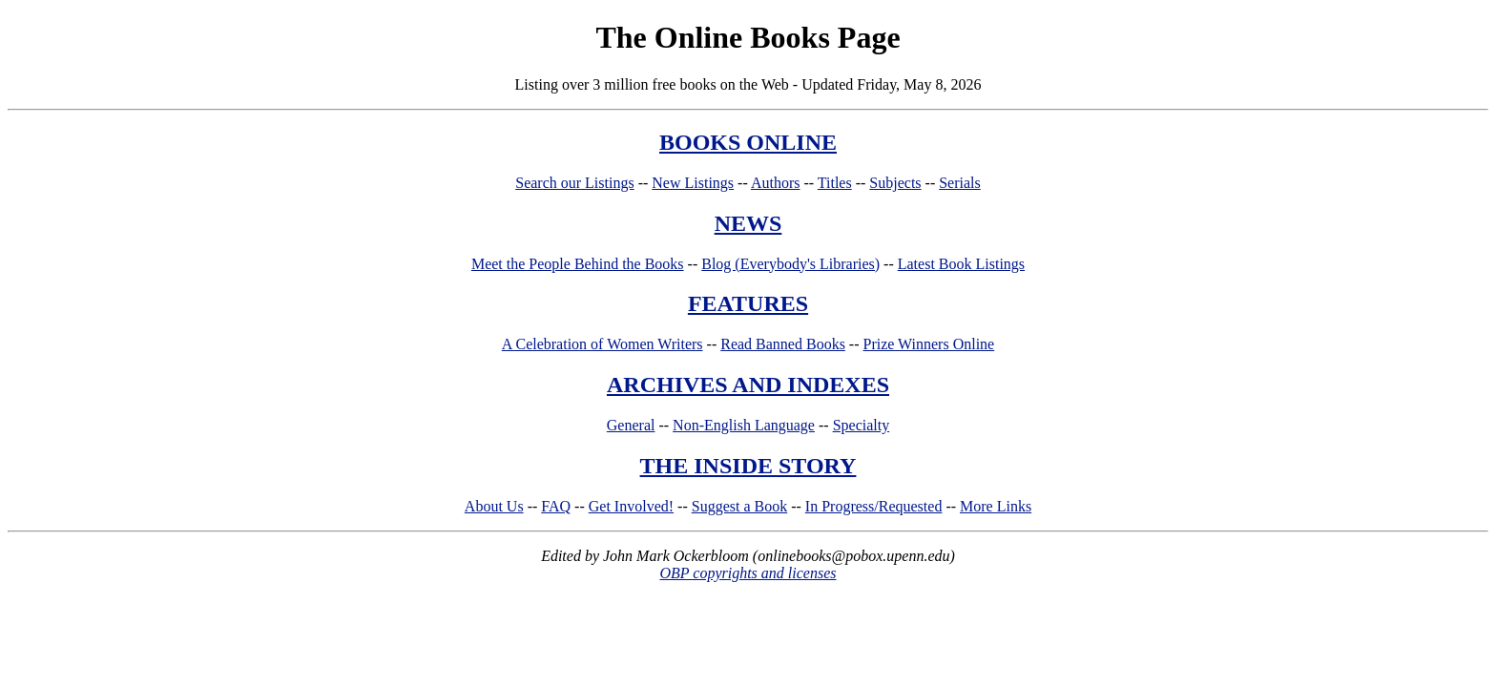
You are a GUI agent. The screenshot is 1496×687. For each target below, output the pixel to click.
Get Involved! (631, 506)
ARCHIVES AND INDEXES (748, 384)
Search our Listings (574, 183)
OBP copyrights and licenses (747, 573)
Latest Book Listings (961, 264)
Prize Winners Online (929, 344)
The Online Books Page (747, 37)
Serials (960, 183)
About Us (494, 506)
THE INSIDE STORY (748, 465)
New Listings (693, 183)
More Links (995, 506)
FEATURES (748, 303)
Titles (835, 183)
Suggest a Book (739, 506)
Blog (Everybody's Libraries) (790, 264)
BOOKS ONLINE (748, 142)
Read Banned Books (782, 344)
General (631, 425)
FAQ (556, 506)
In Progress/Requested (874, 506)
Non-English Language (744, 425)
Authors (775, 183)
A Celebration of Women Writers (602, 344)
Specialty (861, 425)
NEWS (748, 223)
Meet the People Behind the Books (577, 264)
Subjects (895, 183)
